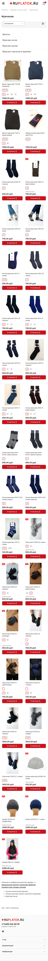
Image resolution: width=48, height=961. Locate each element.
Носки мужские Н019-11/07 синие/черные (35, 498)
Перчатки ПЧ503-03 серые (35, 542)
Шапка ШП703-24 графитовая (8, 820)
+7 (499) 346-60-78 (10, 924)
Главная (5, 10)
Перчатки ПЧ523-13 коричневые (9, 684)
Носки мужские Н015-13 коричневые (34, 409)
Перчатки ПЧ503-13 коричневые (32, 588)
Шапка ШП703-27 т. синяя (35, 819)
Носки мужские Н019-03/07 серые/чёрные (33, 454)
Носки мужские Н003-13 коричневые (34, 183)
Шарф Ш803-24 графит (11, 862)
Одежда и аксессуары (18, 10)
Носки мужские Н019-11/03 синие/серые (12, 498)
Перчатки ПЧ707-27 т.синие (12, 776)
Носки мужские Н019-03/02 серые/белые (10, 454)
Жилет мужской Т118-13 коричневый (11, 134)
